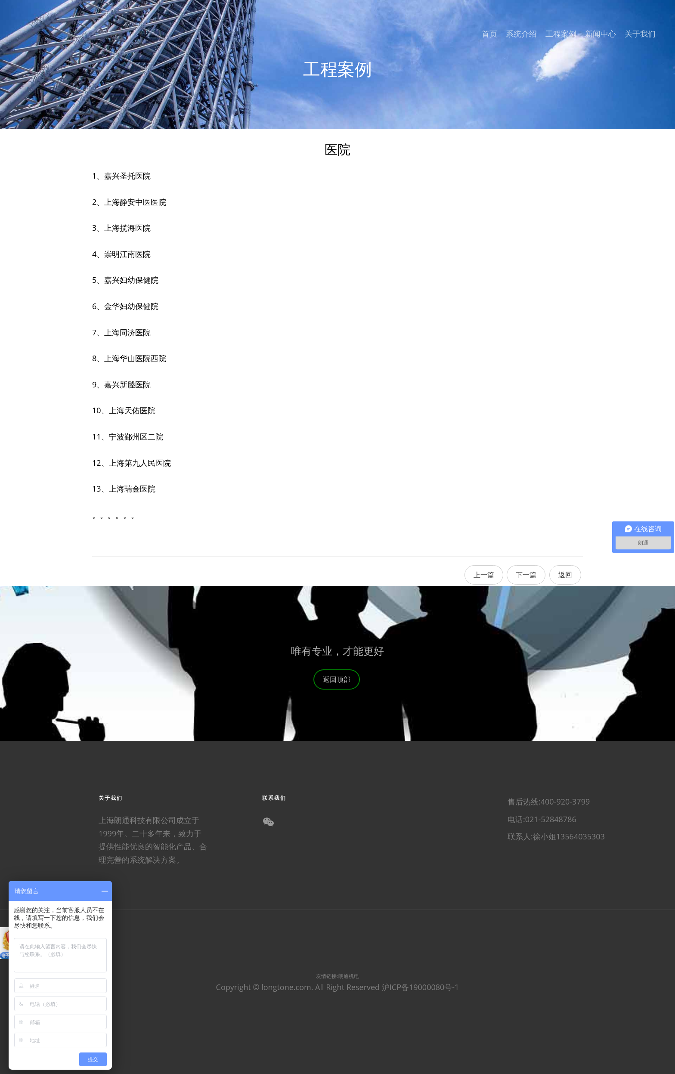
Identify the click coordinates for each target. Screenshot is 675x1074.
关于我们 (640, 33)
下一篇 (526, 574)
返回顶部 (341, 691)
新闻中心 (600, 33)
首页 (489, 33)
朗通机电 (348, 976)
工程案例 (560, 33)
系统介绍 (521, 33)
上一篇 (484, 574)
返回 (565, 574)
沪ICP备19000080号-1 (420, 987)
